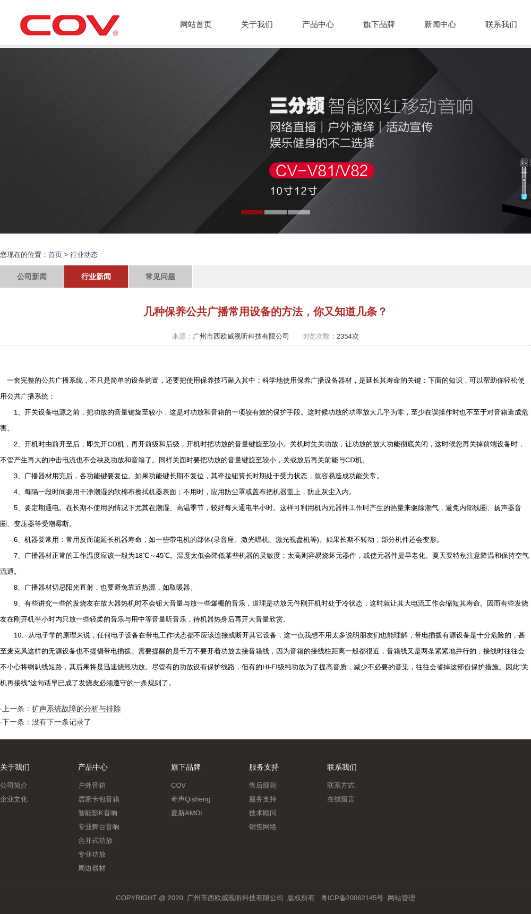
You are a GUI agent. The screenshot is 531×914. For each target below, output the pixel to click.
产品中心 (318, 24)
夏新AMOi (186, 813)
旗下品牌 (379, 24)
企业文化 (14, 799)
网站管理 (401, 898)
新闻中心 (440, 24)
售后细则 (263, 785)
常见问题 (160, 276)
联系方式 (341, 785)
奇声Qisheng (190, 799)
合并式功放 (95, 840)
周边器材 (92, 868)
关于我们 (257, 24)
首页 (55, 254)
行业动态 (84, 254)
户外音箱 (92, 785)
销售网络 (263, 827)
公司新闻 (32, 276)
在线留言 (341, 799)
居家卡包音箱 (98, 799)
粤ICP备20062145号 (352, 898)
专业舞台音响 (98, 827)
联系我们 (501, 24)
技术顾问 (263, 813)
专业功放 (92, 854)
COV (178, 785)
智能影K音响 (97, 813)
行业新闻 (96, 276)
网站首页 (196, 24)
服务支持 (264, 767)
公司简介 (14, 785)
